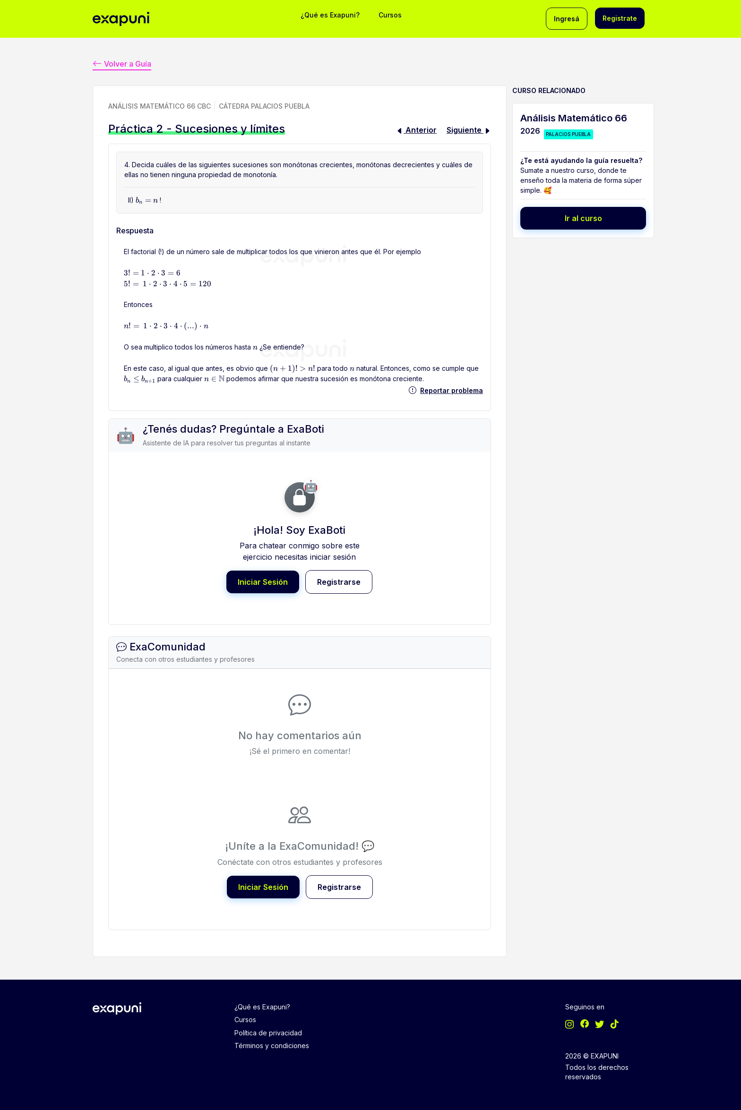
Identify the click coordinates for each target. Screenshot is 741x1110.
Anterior (416, 129)
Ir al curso (583, 217)
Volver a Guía (122, 63)
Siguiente (469, 129)
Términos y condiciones (271, 1044)
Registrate (620, 18)
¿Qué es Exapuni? (330, 15)
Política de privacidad (268, 1031)
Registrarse (339, 581)
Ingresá (566, 19)
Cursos (390, 15)
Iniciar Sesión (263, 581)
